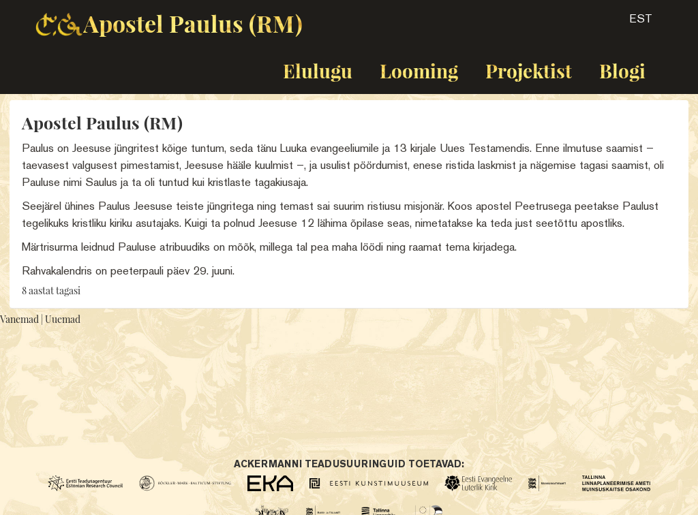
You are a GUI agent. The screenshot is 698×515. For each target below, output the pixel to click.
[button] (628, 23)
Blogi (622, 70)
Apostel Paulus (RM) (193, 23)
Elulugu (317, 70)
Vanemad (19, 319)
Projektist (528, 70)
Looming (419, 70)
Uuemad (62, 319)
